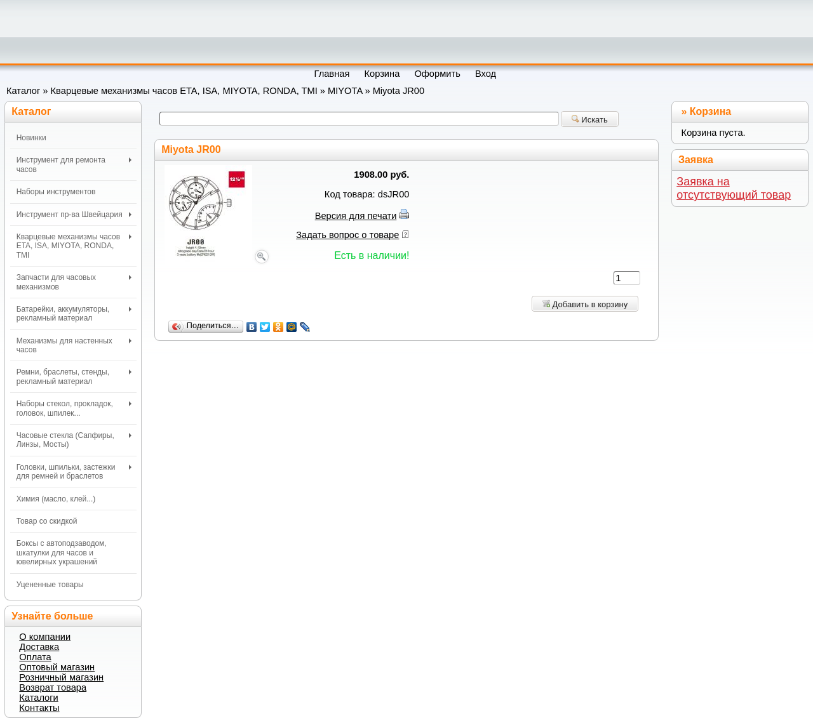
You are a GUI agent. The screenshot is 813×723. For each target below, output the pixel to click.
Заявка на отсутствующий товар (733, 188)
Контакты (39, 708)
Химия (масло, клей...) (56, 498)
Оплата (35, 657)
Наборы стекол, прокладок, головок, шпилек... (74, 408)
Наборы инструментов (56, 191)
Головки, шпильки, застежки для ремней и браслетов (74, 472)
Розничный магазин (61, 677)
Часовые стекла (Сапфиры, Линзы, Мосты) (74, 440)
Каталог (23, 91)
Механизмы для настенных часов (74, 345)
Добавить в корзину (585, 304)
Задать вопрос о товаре (347, 235)
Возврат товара (52, 687)
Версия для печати (356, 216)
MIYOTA (345, 91)
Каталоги (38, 698)
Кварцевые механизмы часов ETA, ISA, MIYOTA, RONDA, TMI (184, 91)
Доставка (39, 647)
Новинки (31, 137)
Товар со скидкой (47, 521)
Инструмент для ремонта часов (74, 164)
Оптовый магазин (57, 667)
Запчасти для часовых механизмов (74, 282)
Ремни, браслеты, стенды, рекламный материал (74, 376)
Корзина (710, 111)
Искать (590, 119)
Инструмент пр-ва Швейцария (74, 214)
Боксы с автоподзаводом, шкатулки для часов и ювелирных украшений (62, 552)
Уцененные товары (50, 584)
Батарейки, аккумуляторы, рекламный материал (74, 313)
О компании (45, 637)
